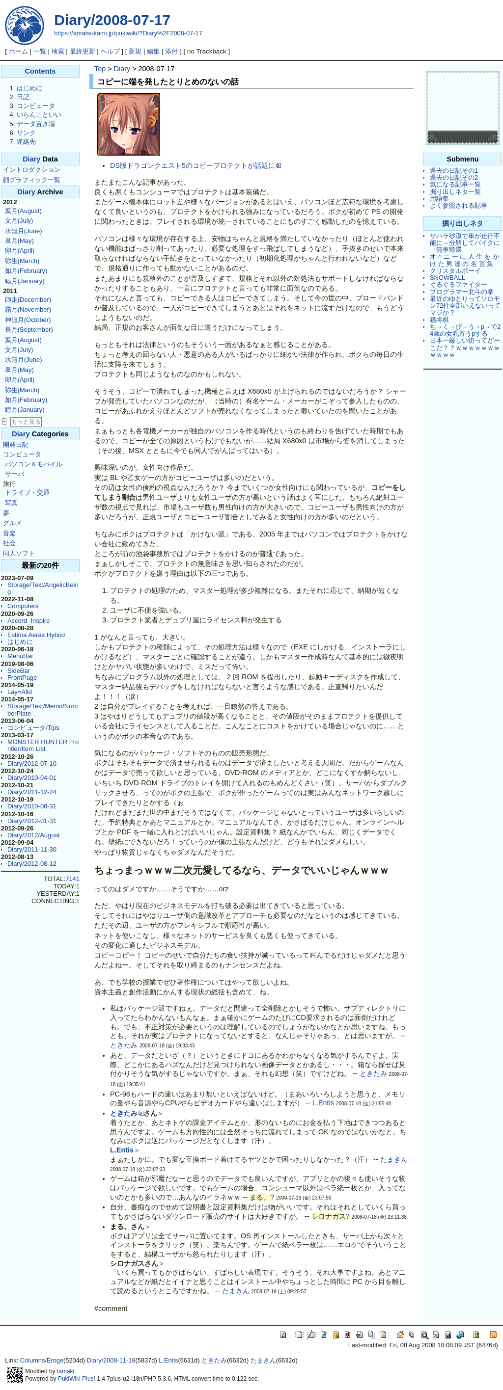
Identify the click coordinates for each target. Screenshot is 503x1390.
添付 (171, 51)
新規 (135, 51)
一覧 (39, 51)
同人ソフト (19, 553)
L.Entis (323, 1103)
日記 (23, 97)
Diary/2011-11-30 (31, 849)
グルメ (12, 523)
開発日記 (15, 444)
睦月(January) (25, 281)
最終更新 (82, 51)
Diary (31, 159)
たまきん (394, 1159)
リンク (26, 132)
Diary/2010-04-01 (31, 777)
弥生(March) (22, 261)
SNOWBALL (447, 277)
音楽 (9, 533)
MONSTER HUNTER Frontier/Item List (43, 745)
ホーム (18, 51)
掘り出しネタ (462, 223)
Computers (22, 606)
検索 (58, 51)
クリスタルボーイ (455, 270)
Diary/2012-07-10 (31, 763)
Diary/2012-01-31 (31, 821)
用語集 (439, 198)
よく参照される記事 (458, 205)
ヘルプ (110, 51)
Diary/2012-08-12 (31, 863)
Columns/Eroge (41, 1360)
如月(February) (26, 270)
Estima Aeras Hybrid (36, 635)
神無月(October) (28, 319)
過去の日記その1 (454, 170)
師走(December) (28, 299)
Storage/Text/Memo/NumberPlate (42, 709)
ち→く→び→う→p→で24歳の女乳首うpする (465, 330)
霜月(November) (28, 309)
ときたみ (124, 1045)
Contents (40, 71)
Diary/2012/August (33, 835)
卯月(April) (20, 250)
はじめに (29, 88)
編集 (153, 51)
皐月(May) (19, 240)
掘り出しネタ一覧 (455, 191)
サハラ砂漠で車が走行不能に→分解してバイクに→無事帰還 (465, 243)
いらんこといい (39, 114)
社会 (9, 543)
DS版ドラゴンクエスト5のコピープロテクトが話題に (195, 165)
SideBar (18, 670)
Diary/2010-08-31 (31, 806)
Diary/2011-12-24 (31, 792)
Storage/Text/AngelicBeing (43, 588)
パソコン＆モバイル (33, 464)
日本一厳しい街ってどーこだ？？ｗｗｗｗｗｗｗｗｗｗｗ (465, 347)
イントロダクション (31, 169)
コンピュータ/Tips (33, 727)
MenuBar (20, 656)
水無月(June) (23, 231)
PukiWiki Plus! (76, 1378)
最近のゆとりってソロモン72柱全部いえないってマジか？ (465, 306)
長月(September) (29, 329)
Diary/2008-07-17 (112, 20)
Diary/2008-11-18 (111, 1360)
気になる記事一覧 (455, 184)
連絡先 (26, 141)
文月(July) (19, 220)
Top (100, 69)
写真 (11, 503)
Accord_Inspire (28, 620)
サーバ (14, 474)
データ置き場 (36, 124)
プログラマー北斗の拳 (462, 291)
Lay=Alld (19, 691)
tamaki (65, 1371)
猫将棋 (439, 319)
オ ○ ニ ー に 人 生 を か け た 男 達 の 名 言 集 (464, 260)
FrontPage (22, 677)
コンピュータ (36, 105)
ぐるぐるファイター (458, 284)
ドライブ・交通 (27, 492)
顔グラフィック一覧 (31, 180)
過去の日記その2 (454, 177)
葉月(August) (23, 210)
